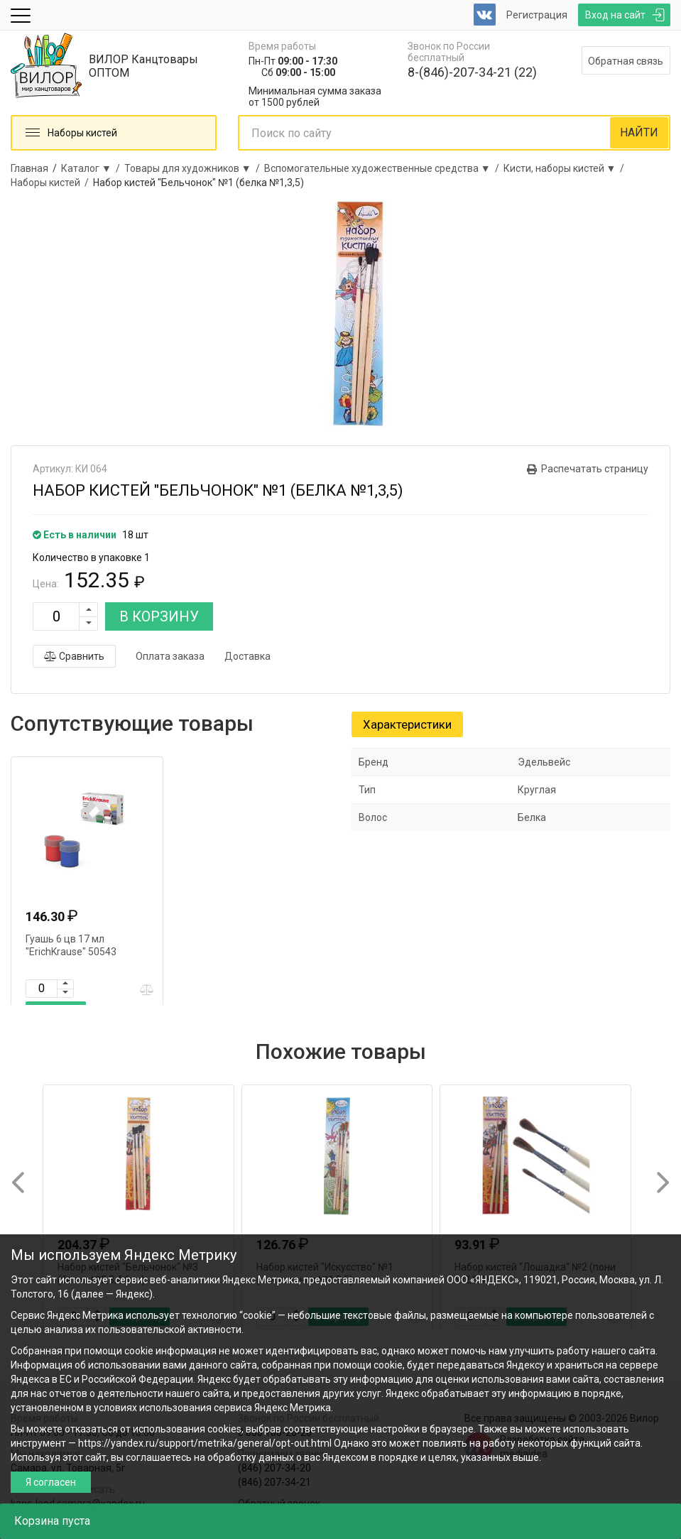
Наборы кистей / (52, 182)
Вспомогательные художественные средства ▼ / (383, 168)
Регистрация (536, 15)
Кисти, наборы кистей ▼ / (566, 168)
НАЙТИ (639, 132)
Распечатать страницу (594, 468)
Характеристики (407, 724)
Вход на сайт (615, 15)
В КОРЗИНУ (159, 616)
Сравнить (74, 656)
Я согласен (51, 1482)
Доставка (247, 656)
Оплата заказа (170, 656)
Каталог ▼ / (92, 168)
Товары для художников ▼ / (194, 168)
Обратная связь (625, 61)
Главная (29, 168)
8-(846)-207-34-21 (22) (472, 72)
